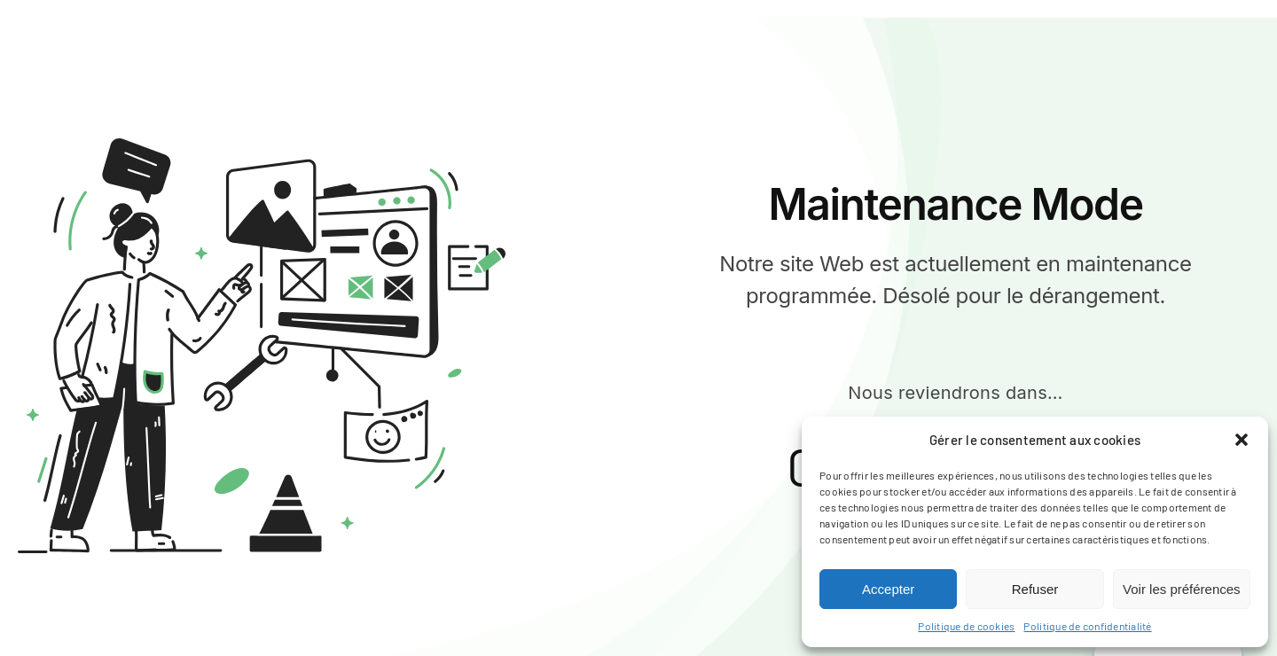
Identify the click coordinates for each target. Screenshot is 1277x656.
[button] (1241, 440)
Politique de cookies (966, 626)
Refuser (1035, 589)
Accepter (888, 589)
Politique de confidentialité (1087, 626)
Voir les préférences (1182, 589)
